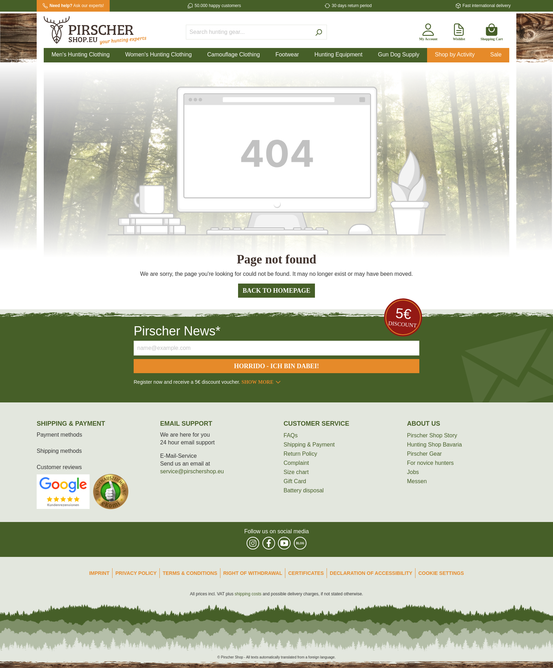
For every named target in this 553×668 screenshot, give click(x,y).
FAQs (291, 435)
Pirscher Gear (424, 454)
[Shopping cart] (491, 31)
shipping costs (248, 593)
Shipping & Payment (309, 445)
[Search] (318, 32)
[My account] (428, 31)
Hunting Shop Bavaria (434, 445)
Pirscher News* (177, 331)
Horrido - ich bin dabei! (276, 366)
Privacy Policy (136, 573)
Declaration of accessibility (371, 573)
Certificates (306, 573)
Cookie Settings (441, 573)
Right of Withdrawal (252, 573)
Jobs (413, 472)
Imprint (99, 573)
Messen (417, 481)
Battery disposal (304, 490)
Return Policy (300, 454)
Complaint (296, 463)
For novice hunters (430, 463)
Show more (261, 382)
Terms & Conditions (190, 573)
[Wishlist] (458, 31)
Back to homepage (276, 290)
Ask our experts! (77, 5)
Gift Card (295, 481)
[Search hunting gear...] (248, 32)
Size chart (296, 472)
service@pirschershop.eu (192, 471)
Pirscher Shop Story (432, 435)
